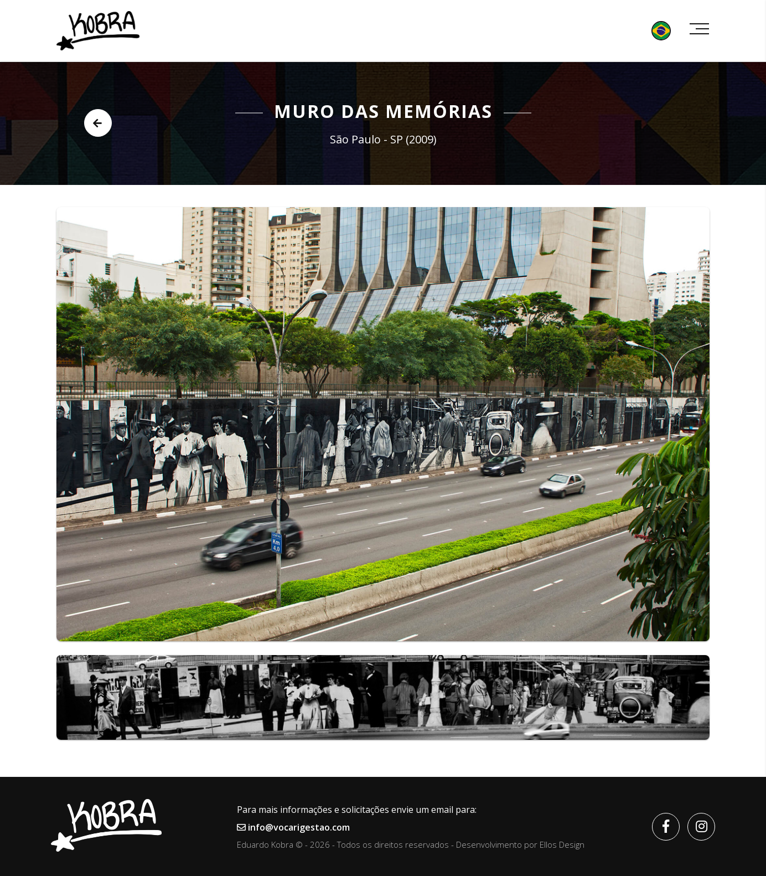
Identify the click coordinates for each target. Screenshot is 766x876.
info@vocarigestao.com (293, 827)
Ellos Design (562, 844)
